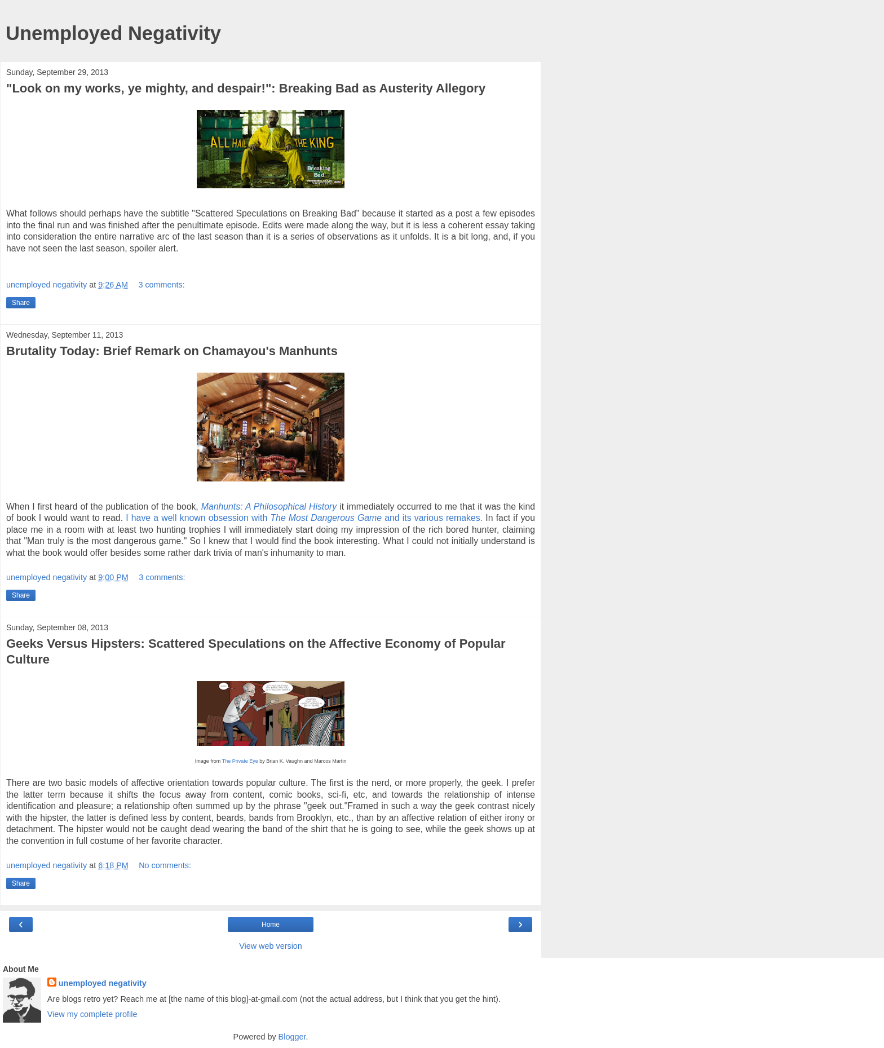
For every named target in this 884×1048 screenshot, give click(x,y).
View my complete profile (92, 1014)
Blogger (292, 1036)
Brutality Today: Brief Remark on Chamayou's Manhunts (172, 351)
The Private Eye (240, 761)
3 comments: (161, 284)
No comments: (165, 865)
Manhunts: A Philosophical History (269, 506)
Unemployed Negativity (113, 33)
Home (271, 924)
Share (21, 303)
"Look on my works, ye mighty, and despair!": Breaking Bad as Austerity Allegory (245, 88)
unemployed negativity (103, 983)
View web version (270, 945)
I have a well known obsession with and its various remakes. (304, 518)
